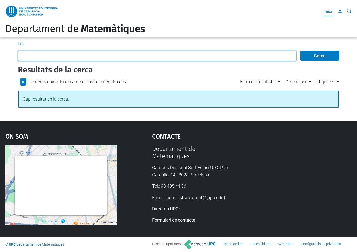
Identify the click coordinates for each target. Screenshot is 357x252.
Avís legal (285, 244)
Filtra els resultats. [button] (258, 81)
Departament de (75, 29)
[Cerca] (349, 11)
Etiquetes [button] (325, 81)
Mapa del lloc (233, 244)
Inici (328, 11)
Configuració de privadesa (321, 244)
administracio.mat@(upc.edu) (195, 197)
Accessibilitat (260, 244)
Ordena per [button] (296, 81)
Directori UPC (165, 208)
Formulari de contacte (173, 220)
